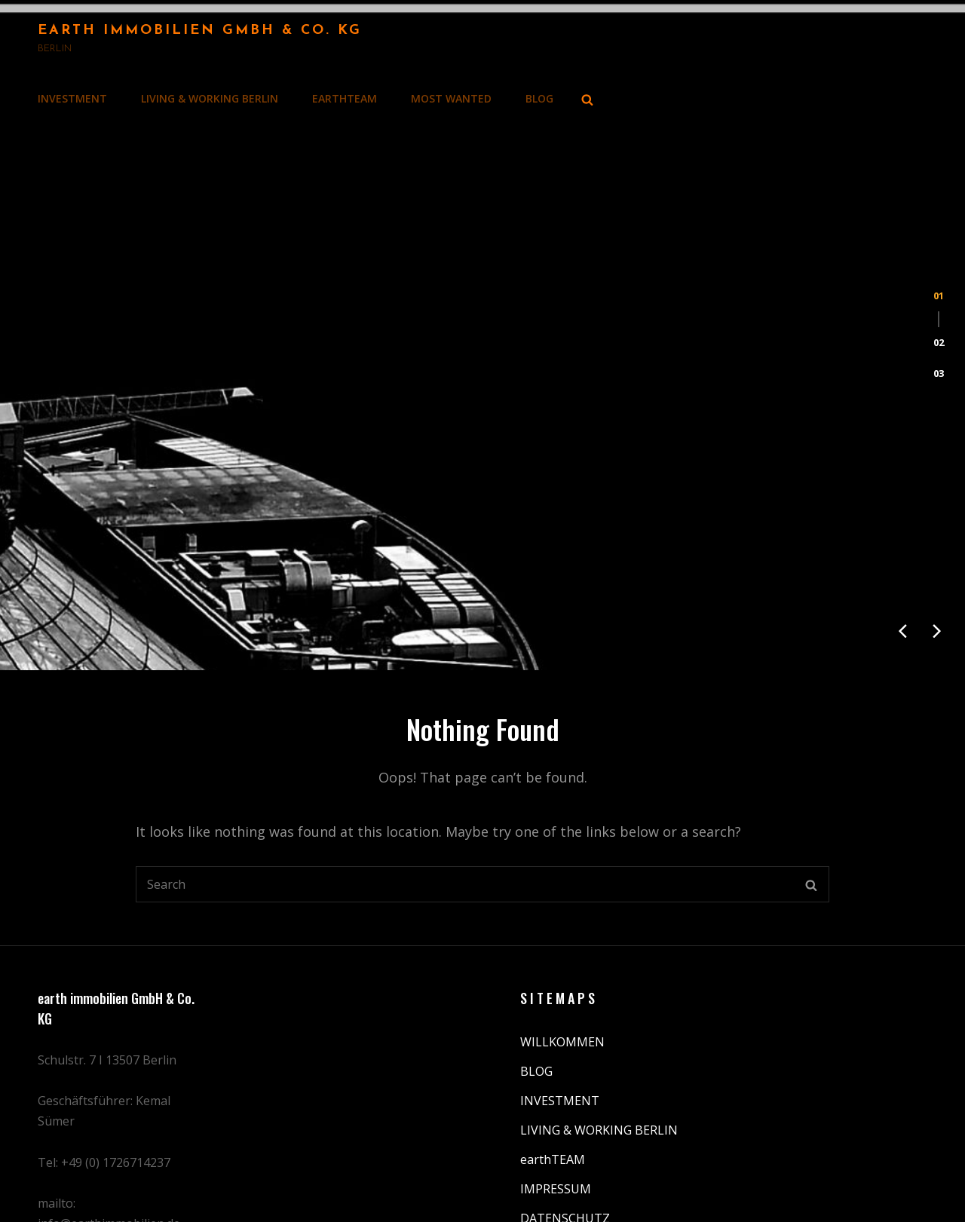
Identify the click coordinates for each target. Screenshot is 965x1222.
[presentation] (902, 528)
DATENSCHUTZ (565, 1115)
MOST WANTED (451, 98)
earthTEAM (344, 98)
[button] (938, 252)
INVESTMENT (72, 98)
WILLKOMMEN (562, 938)
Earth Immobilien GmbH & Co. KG (200, 30)
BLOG (539, 98)
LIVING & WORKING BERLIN (209, 98)
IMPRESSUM (555, 1085)
